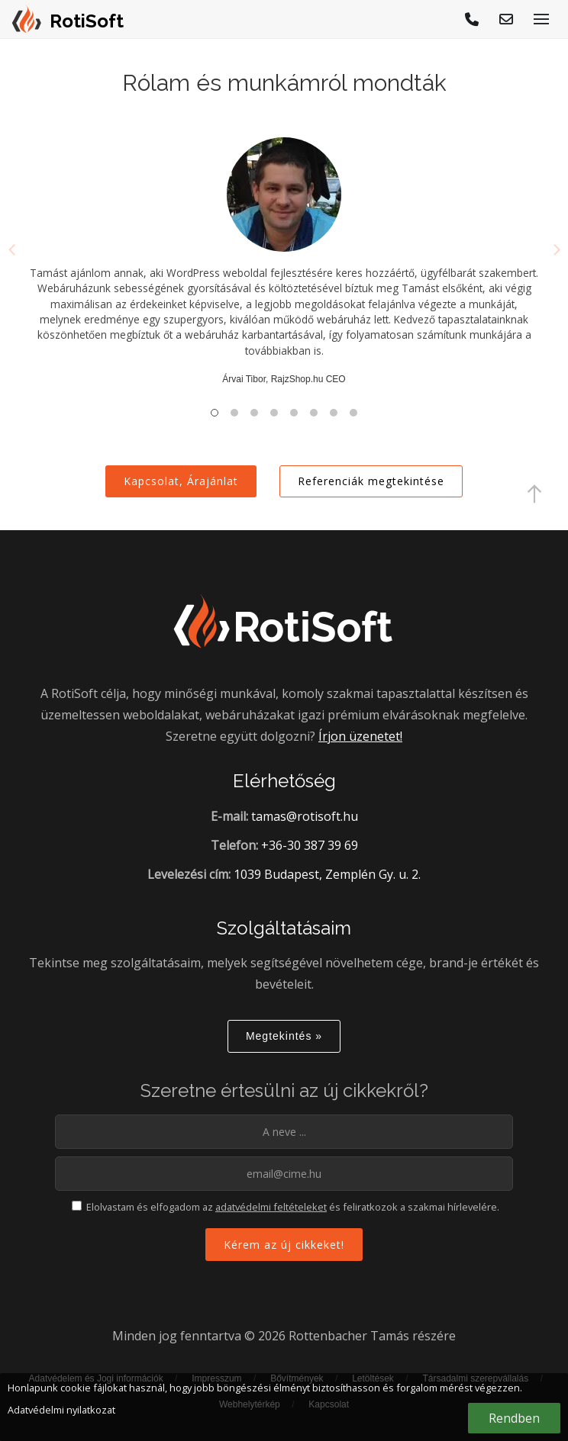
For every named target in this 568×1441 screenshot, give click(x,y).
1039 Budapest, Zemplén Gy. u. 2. (327, 874)
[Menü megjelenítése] (541, 19)
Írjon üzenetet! (360, 736)
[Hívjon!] (472, 19)
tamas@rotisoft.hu (304, 816)
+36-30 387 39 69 (309, 845)
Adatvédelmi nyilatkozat (61, 1410)
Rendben (514, 1418)
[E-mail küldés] (507, 19)
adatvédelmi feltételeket (271, 1207)
